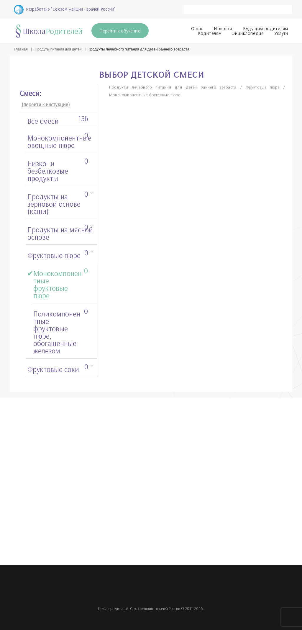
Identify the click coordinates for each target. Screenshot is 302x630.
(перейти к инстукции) (46, 103)
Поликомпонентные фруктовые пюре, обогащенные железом (60, 329)
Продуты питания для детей (60, 48)
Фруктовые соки (57, 367)
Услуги (281, 32)
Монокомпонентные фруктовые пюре (60, 282)
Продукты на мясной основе (60, 230)
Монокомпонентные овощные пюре (59, 138)
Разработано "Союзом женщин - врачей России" (65, 8)
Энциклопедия (247, 32)
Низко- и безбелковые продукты (57, 168)
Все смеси (57, 118)
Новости (223, 27)
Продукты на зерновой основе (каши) (57, 201)
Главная (21, 48)
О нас (197, 27)
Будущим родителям (265, 27)
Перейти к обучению (120, 29)
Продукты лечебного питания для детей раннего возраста (177, 86)
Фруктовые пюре (57, 253)
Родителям (209, 32)
